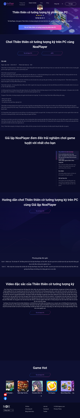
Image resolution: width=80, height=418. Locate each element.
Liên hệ (45, 406)
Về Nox (27, 406)
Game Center (32, 3)
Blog (47, 3)
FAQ (41, 3)
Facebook (22, 4)
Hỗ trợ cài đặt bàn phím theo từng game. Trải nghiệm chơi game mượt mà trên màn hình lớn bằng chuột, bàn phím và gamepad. (67, 157)
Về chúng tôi (28, 409)
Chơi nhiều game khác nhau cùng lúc (66, 161)
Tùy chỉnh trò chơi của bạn (66, 152)
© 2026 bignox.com (59, 406)
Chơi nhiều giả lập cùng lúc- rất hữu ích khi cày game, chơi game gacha (67, 174)
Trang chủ (22, 3)
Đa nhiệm (61, 171)
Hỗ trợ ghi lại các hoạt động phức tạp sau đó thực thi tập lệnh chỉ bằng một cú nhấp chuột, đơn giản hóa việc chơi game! (67, 183)
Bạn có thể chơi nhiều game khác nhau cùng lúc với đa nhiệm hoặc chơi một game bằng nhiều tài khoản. (67, 166)
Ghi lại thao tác (63, 178)
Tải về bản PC (28, 53)
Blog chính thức (29, 411)
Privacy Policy (58, 409)
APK (52, 53)
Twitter (45, 411)
